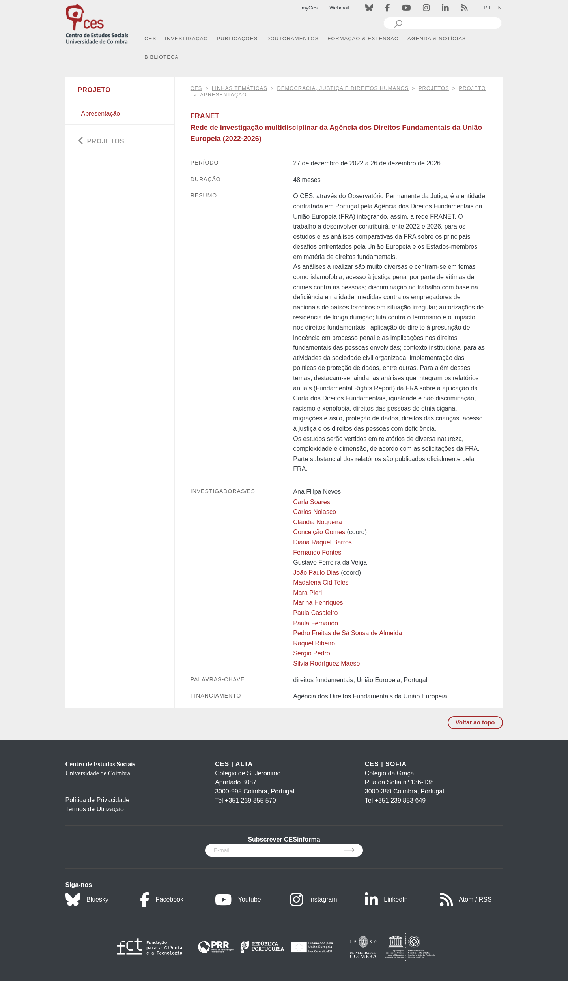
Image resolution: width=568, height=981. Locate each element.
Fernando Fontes (317, 552)
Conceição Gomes (319, 532)
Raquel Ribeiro (314, 643)
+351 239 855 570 (250, 800)
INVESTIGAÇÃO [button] (186, 38)
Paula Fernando (315, 623)
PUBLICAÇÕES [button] (237, 38)
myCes (310, 8)
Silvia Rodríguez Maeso (326, 663)
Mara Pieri (307, 592)
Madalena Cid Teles (320, 582)
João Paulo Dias (316, 572)
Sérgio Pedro (311, 653)
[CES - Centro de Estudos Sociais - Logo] (97, 23)
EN (498, 8)
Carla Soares (311, 502)
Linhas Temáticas (239, 88)
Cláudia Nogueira (317, 522)
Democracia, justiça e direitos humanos (343, 88)
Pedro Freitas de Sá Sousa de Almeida (347, 633)
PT (487, 8)
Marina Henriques (318, 602)
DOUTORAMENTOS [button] (292, 38)
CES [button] (150, 38)
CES (196, 88)
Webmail (339, 8)
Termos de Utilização (94, 809)
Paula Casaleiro (315, 613)
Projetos (434, 88)
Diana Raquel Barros (322, 542)
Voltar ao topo (475, 722)
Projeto (472, 88)
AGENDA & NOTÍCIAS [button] (436, 38)
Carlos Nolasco (314, 511)
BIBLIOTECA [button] (161, 57)
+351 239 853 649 (400, 800)
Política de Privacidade (97, 800)
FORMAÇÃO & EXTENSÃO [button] (363, 38)
